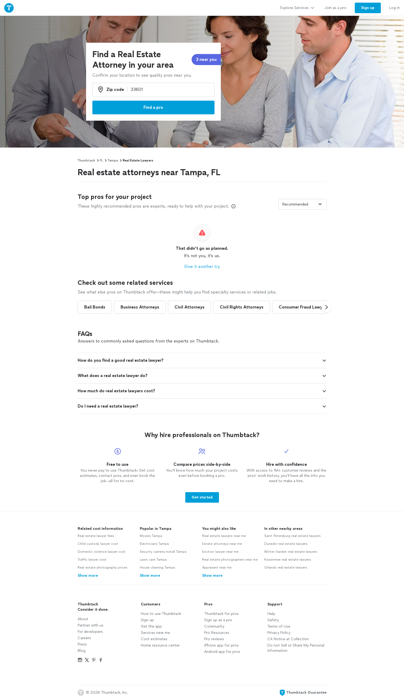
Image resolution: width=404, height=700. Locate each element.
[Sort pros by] (302, 204)
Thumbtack (86, 160)
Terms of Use (278, 626)
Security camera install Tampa (163, 552)
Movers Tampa (151, 536)
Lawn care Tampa (153, 559)
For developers (90, 631)
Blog (82, 650)
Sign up (147, 620)
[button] (326, 307)
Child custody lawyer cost (98, 544)
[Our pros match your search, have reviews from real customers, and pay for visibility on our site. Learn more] (233, 206)
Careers (84, 638)
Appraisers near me (217, 567)
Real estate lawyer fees (96, 536)
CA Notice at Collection (288, 639)
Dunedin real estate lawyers (285, 544)
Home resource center (160, 645)
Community (214, 626)
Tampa (113, 160)
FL (101, 160)
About (83, 619)
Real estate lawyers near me (224, 536)
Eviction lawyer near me (220, 552)
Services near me (155, 632)
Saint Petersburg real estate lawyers (292, 536)
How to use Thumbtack (161, 613)
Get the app (151, 626)
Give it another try (202, 266)
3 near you (206, 59)
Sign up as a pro (218, 620)
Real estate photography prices (102, 567)
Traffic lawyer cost (92, 559)
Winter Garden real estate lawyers (290, 552)
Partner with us (90, 625)
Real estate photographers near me (230, 559)
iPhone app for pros (221, 645)
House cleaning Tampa (157, 567)
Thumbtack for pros (221, 613)
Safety (273, 620)
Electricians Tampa (154, 544)
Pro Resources (216, 632)
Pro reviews (214, 639)
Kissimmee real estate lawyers (287, 559)
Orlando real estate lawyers (285, 567)
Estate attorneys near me (222, 544)
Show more (88, 575)
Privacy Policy (278, 632)
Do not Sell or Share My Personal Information (295, 648)
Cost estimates (154, 639)
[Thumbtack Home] (9, 8)
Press (82, 644)
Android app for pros (222, 651)
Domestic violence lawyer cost (102, 552)
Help (271, 613)
